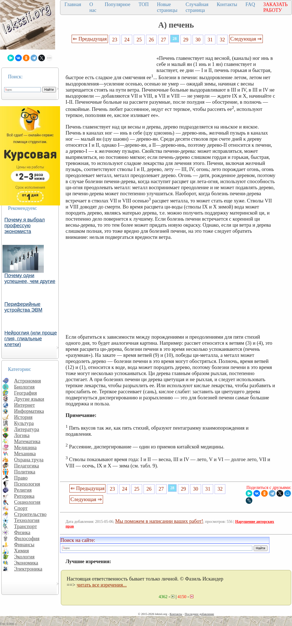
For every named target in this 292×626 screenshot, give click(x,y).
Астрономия (27, 381)
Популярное (117, 4)
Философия (26, 538)
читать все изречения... (102, 585)
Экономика (26, 563)
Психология (27, 484)
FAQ (250, 4)
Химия (21, 550)
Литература (26, 429)
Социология (27, 502)
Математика (27, 441)
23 (114, 39)
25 (139, 39)
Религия (23, 490)
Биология (24, 387)
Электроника (28, 569)
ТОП (144, 4)
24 (126, 39)
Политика (24, 472)
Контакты (227, 4)
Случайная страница (197, 7)
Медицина (25, 447)
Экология (24, 557)
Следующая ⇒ (246, 39)
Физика (22, 532)
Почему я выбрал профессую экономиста (24, 225)
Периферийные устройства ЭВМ (23, 307)
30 (198, 39)
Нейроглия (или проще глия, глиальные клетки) (30, 338)
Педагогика (26, 466)
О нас (92, 7)
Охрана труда (29, 459)
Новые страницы (167, 7)
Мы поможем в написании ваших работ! (159, 521)
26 (151, 39)
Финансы (24, 544)
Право (21, 478)
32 (222, 39)
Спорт (21, 508)
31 (210, 39)
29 (185, 39)
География (25, 393)
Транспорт (25, 526)
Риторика (24, 496)
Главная (72, 4)
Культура (24, 423)
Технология (26, 520)
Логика (21, 435)
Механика (25, 453)
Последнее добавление (199, 614)
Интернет (24, 405)
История (23, 417)
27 (163, 39)
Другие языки (29, 399)
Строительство (30, 514)
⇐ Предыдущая (90, 39)
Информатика (29, 411)
